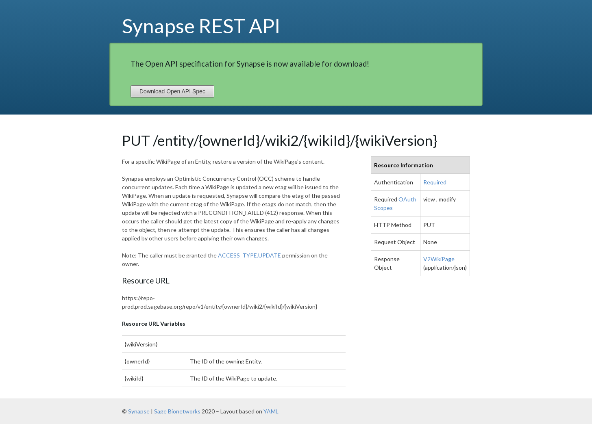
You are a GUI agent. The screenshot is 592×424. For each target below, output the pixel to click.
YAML (271, 411)
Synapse (139, 411)
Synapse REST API (201, 25)
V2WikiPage (439, 258)
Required (434, 182)
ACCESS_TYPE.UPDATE (249, 255)
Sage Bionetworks (177, 411)
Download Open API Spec (172, 91)
